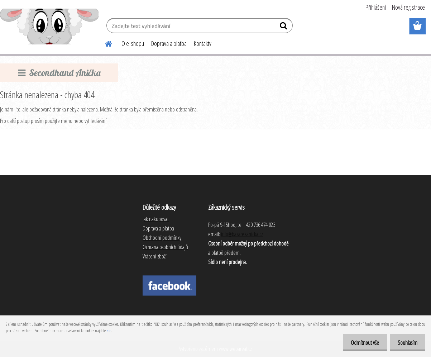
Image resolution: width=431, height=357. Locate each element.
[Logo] (49, 26)
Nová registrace (408, 7)
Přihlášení (375, 7)
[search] (284, 27)
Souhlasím (406, 343)
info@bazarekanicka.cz (242, 234)
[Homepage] (104, 42)
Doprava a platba (169, 43)
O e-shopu (132, 43)
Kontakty (202, 43)
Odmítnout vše (362, 343)
